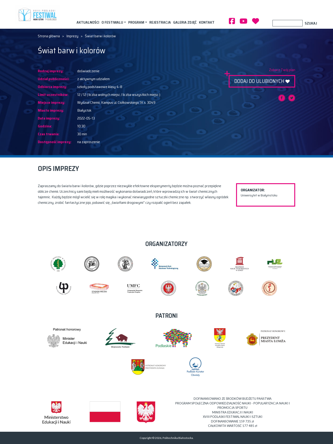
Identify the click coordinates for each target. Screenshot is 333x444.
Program (136, 22)
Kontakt (207, 22)
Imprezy (72, 36)
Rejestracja (160, 22)
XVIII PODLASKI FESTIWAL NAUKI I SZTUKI (38, 14)
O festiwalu (112, 22)
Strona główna (49, 36)
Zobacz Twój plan (282, 70)
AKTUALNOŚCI (88, 22)
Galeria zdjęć (185, 22)
